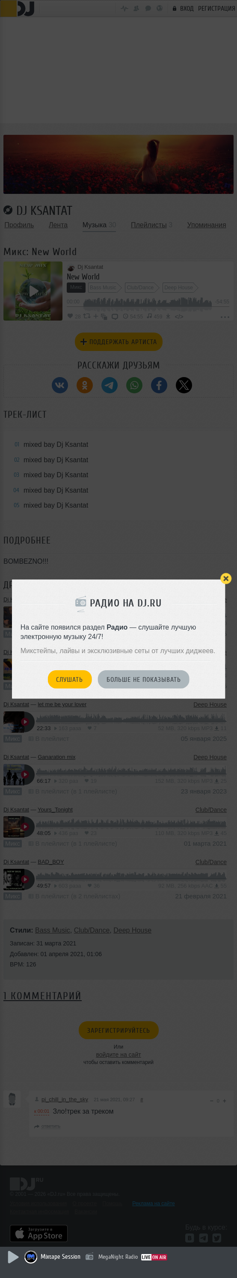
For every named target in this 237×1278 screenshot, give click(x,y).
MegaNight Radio (118, 1257)
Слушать (69, 680)
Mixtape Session (60, 1256)
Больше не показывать (144, 680)
